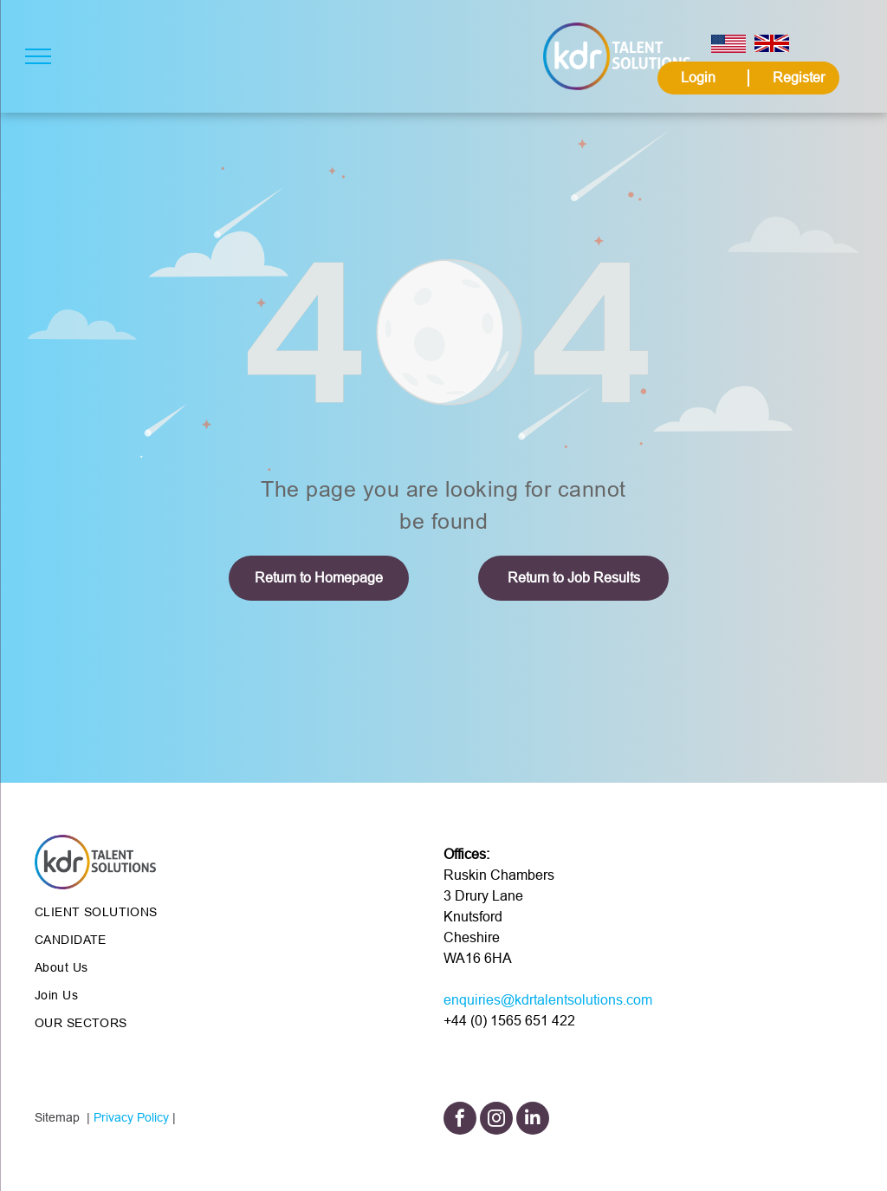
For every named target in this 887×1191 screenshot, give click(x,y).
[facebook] (460, 1120)
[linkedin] (532, 1120)
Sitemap (57, 1117)
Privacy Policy (131, 1117)
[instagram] (496, 1120)
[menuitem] (160, 912)
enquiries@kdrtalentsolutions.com (548, 999)
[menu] (38, 56)
